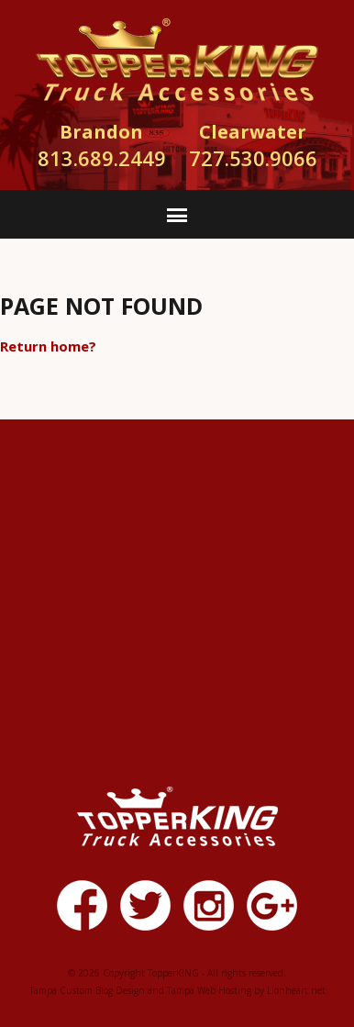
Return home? (48, 346)
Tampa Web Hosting (209, 990)
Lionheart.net (296, 990)
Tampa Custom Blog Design (87, 990)
